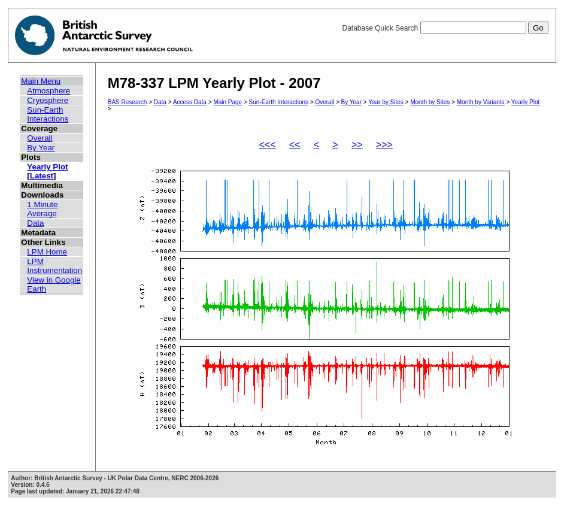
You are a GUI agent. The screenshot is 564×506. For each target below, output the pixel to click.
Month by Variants (481, 102)
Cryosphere (47, 100)
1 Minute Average (42, 209)
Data (35, 223)
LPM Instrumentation (54, 266)
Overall (39, 138)
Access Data (190, 102)
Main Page (227, 102)
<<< (267, 145)
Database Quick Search (445, 28)
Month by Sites (430, 102)
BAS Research (127, 102)
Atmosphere (48, 90)
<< (295, 145)
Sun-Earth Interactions (47, 114)
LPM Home (47, 251)
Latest (41, 175)
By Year (40, 147)
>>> (384, 145)
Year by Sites (386, 102)
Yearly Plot (47, 166)
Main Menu (40, 81)
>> (357, 145)
